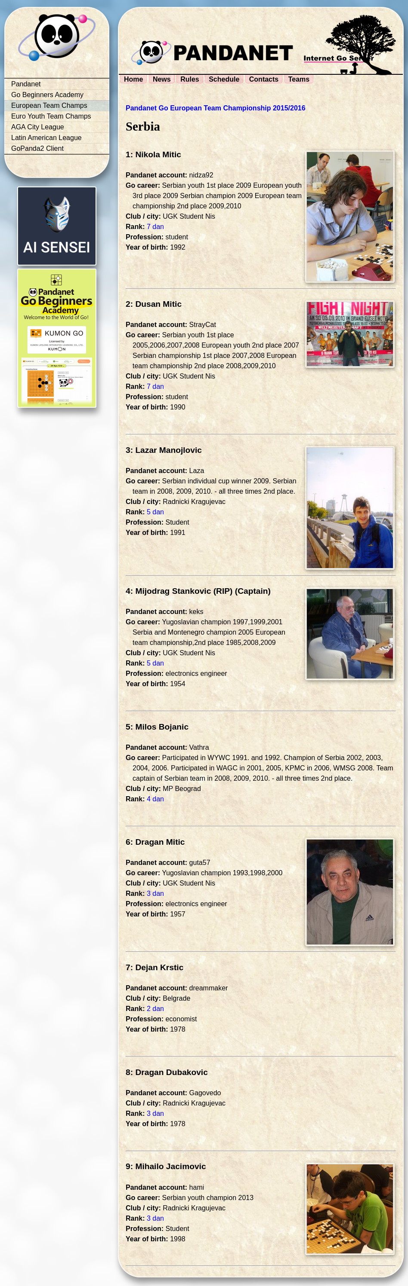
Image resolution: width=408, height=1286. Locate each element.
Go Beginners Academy (47, 94)
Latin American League (46, 137)
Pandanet (26, 84)
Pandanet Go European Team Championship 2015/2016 (216, 108)
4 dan (155, 799)
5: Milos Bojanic (157, 726)
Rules (189, 79)
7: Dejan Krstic (154, 967)
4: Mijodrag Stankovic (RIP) (179, 591)
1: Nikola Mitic (153, 154)
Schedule (224, 79)
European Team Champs (49, 105)
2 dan (155, 1008)
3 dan (155, 893)
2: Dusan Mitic (154, 304)
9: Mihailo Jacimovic (166, 1166)
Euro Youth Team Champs (51, 116)
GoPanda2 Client (37, 148)
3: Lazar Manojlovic (164, 450)
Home (133, 79)
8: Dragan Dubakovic (167, 1072)
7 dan (155, 226)
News (162, 79)
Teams (299, 79)
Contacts (263, 79)
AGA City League (37, 127)
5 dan (155, 512)
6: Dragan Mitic (155, 841)
